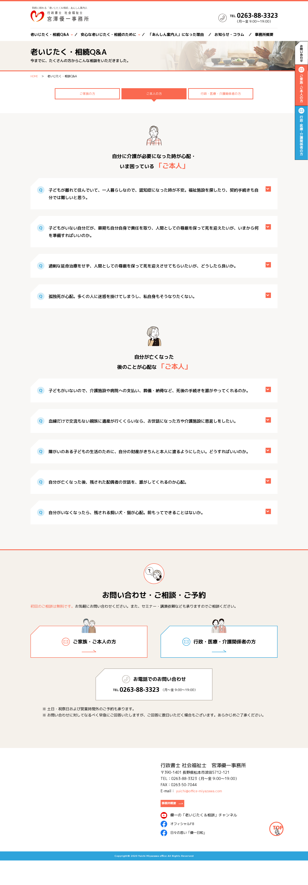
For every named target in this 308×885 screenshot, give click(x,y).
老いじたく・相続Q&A (49, 34)
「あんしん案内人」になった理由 (176, 34)
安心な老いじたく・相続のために (108, 34)
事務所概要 (264, 34)
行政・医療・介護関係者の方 (221, 121)
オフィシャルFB (179, 848)
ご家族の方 (87, 121)
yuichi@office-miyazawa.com (200, 814)
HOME (34, 76)
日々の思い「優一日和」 (186, 857)
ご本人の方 (154, 121)
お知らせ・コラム (229, 34)
